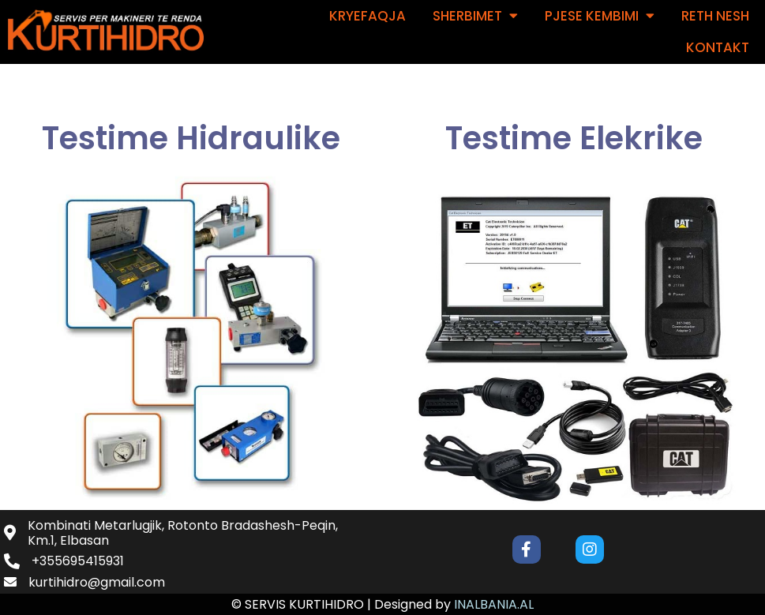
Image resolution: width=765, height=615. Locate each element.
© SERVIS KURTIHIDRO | (302, 604)
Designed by (414, 604)
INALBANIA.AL (494, 604)
